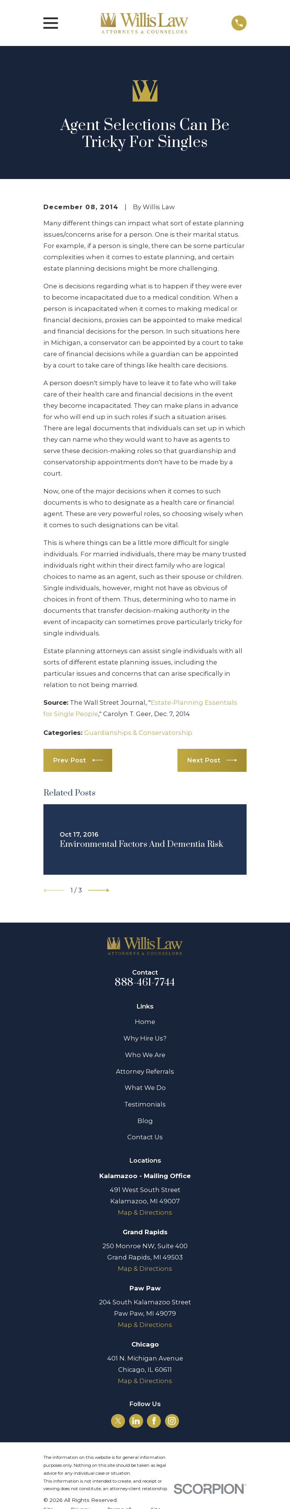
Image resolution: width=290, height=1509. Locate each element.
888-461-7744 (145, 982)
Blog (145, 1121)
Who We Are (145, 1055)
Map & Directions (145, 1212)
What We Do (145, 1087)
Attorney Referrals (145, 1071)
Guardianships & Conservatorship (138, 732)
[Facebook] (154, 1421)
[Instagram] (172, 1421)
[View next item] (98, 890)
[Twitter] (118, 1421)
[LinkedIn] (136, 1421)
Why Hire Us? (145, 1038)
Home (145, 1021)
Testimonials (145, 1104)
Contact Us (145, 1137)
